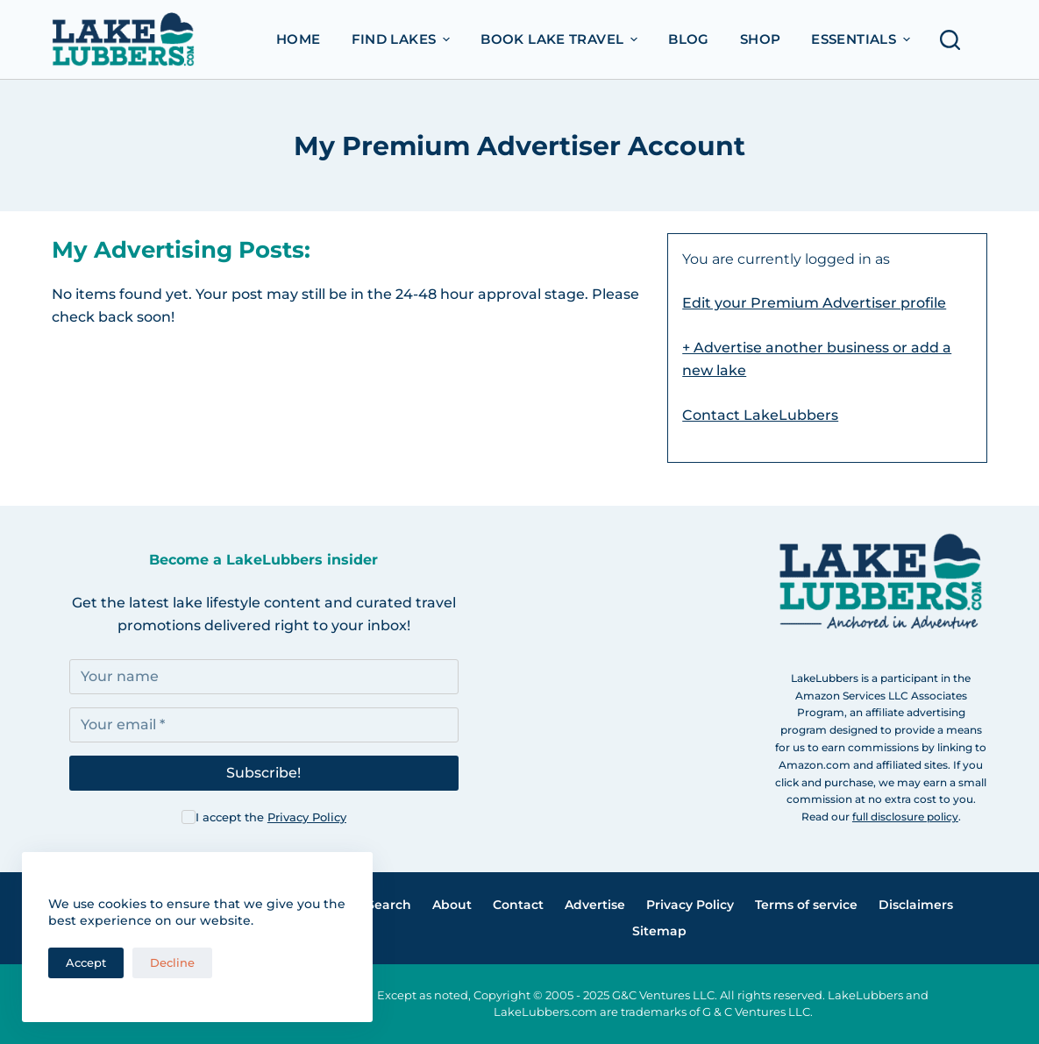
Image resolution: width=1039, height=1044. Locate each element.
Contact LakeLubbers (760, 415)
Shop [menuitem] (760, 39)
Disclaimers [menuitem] (916, 905)
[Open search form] (955, 40)
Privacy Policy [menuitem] (690, 905)
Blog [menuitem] (688, 39)
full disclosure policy (905, 816)
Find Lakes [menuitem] (403, 39)
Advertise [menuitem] (595, 905)
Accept (86, 962)
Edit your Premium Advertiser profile (814, 303)
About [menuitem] (452, 905)
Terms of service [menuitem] (806, 905)
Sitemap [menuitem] (659, 931)
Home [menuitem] (298, 39)
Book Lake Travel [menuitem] (561, 39)
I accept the (271, 817)
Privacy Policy (306, 817)
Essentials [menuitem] (862, 39)
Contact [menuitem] (518, 905)
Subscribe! (263, 772)
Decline (172, 962)
